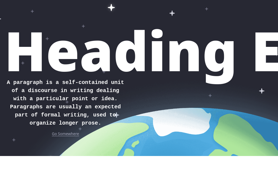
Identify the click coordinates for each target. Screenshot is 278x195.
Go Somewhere (65, 133)
